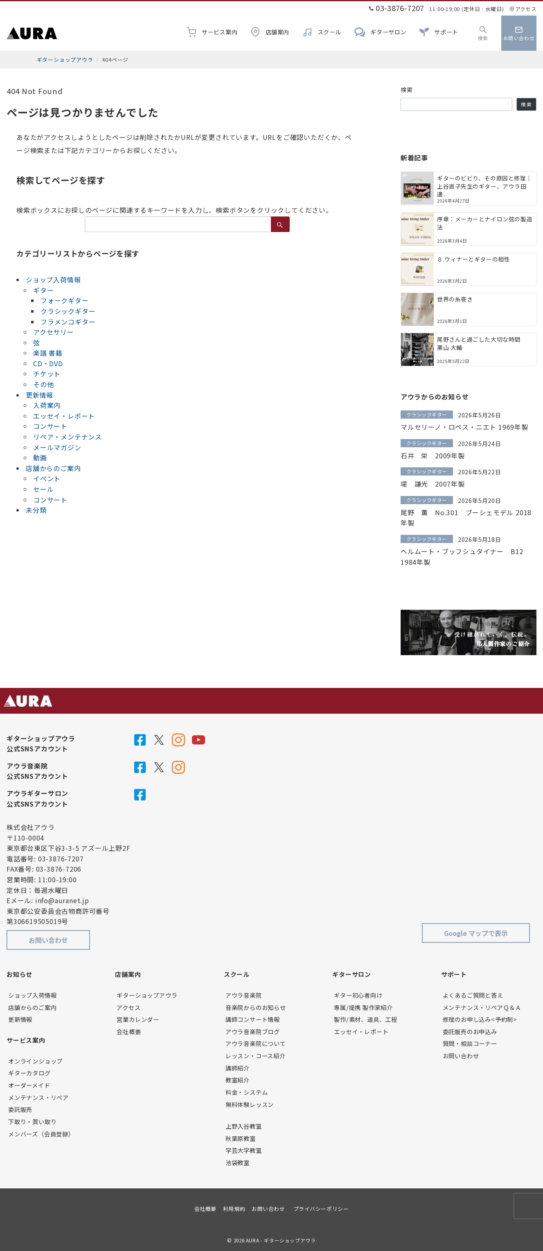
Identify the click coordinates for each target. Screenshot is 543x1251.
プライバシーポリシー (321, 1209)
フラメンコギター (68, 322)
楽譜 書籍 (48, 353)
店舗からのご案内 (53, 468)
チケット (47, 374)
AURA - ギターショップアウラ (281, 1240)
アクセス (522, 9)
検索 (407, 90)
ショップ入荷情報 (53, 279)
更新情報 (39, 395)
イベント (47, 478)
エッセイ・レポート (64, 416)
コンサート (50, 426)
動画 (40, 457)
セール (43, 489)
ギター (43, 290)
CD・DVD (48, 363)
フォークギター (65, 300)
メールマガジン (57, 447)
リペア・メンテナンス (67, 437)
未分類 (36, 510)
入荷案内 (47, 405)
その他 (43, 384)
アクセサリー (53, 332)
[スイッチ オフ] (483, 33)
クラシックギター (68, 311)
